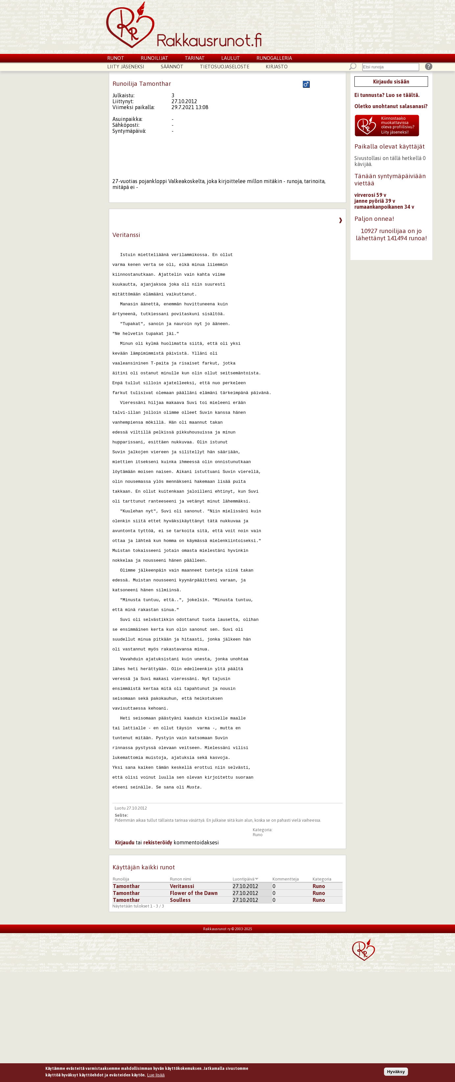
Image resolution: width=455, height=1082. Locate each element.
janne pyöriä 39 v (374, 201)
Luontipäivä (246, 989)
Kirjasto (277, 66)
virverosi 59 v (370, 195)
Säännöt (172, 66)
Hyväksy (396, 1072)
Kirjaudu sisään (391, 81)
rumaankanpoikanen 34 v (384, 207)
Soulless (180, 1010)
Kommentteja (286, 989)
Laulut (230, 58)
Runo (258, 945)
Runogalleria (274, 58)
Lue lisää (155, 1075)
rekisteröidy (157, 953)
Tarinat (195, 58)
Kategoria (322, 989)
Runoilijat (154, 58)
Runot (115, 58)
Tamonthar (126, 997)
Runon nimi (180, 989)
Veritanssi (182, 997)
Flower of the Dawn (194, 1003)
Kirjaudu (124, 953)
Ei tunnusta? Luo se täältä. (386, 95)
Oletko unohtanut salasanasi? (391, 106)
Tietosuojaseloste (224, 66)
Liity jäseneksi (125, 66)
